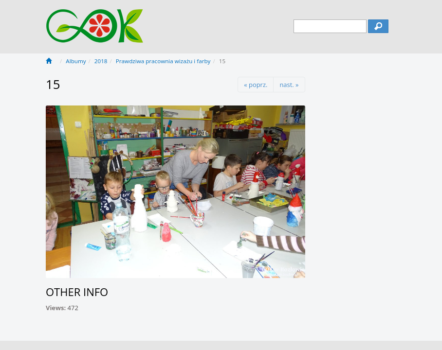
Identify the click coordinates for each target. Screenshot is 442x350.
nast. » (288, 84)
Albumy (76, 61)
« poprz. (255, 84)
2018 (101, 61)
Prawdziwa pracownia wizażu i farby (163, 61)
